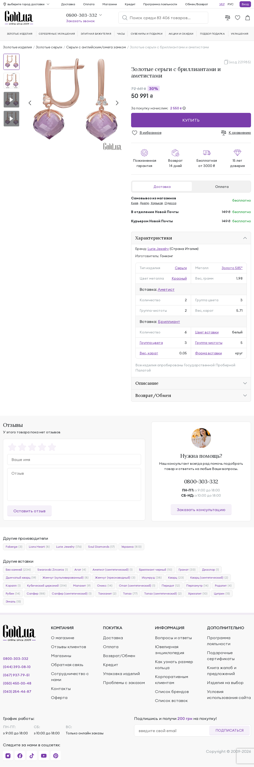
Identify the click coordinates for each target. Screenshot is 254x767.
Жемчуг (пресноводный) (115, 577)
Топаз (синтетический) (163, 593)
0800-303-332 (201, 481)
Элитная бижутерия (96, 33)
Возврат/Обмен (119, 655)
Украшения (240, 33)
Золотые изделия (17, 47)
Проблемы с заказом (124, 682)
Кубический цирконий (47, 585)
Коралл (13, 585)
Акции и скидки (181, 33)
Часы (121, 33)
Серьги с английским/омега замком (96, 47)
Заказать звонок (80, 21)
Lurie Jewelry (158, 248)
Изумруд (152, 577)
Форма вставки (208, 353)
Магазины (61, 655)
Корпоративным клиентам (171, 679)
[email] (173, 730)
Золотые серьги (49, 47)
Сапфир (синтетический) (72, 593)
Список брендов (172, 691)
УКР (222, 4)
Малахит (82, 585)
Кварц (176, 577)
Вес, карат (149, 353)
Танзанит (107, 593)
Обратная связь (67, 664)
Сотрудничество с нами (70, 676)
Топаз (130, 593)
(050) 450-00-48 (17, 683)
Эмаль (13, 601)
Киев (134, 203)
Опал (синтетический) (137, 585)
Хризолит (197, 593)
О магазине (62, 637)
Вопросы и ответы (173, 637)
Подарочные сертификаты (221, 655)
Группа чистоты (208, 342)
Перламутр (197, 585)
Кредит (130, 4)
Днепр (144, 203)
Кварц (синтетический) (209, 577)
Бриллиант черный (155, 569)
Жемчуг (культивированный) (66, 577)
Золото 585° (232, 268)
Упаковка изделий (121, 673)
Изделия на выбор (225, 682)
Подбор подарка (212, 33)
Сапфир (36, 593)
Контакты (61, 688)
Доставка (162, 186)
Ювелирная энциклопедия (169, 649)
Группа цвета (151, 342)
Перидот (171, 585)
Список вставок (171, 700)
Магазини (109, 4)
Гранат (187, 569)
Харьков (157, 203)
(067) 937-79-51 (16, 675)
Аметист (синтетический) (113, 569)
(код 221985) (240, 62)
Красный (179, 278)
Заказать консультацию (201, 509)
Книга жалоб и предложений (221, 670)
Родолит (223, 585)
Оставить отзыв (29, 510)
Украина (131, 546)
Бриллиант (169, 321)
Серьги (181, 268)
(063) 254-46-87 (17, 691)
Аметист (166, 289)
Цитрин (222, 593)
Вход (245, 4)
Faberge (14, 546)
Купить (191, 120)
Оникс (104, 585)
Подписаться (229, 730)
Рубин (13, 593)
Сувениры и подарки (147, 33)
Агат (80, 569)
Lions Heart (39, 546)
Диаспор (210, 569)
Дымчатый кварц (21, 577)
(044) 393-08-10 (17, 667)
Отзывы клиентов (68, 646)
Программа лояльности (160, 4)
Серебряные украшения (57, 33)
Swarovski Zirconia (52, 569)
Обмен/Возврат (196, 4)
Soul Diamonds (101, 546)
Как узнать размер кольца (174, 664)
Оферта (59, 697)
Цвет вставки (207, 332)
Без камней (18, 569)
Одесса (170, 203)
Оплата (222, 186)
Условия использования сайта (229, 694)
